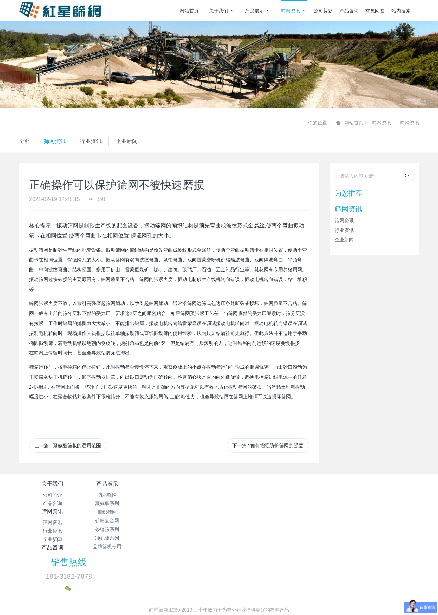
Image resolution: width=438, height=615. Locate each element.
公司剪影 (323, 10)
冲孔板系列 (119, 538)
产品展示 (258, 10)
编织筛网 (119, 512)
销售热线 (335, 488)
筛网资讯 (294, 10)
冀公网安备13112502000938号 (246, 591)
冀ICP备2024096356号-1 (180, 591)
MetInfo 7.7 (207, 600)
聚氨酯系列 (119, 503)
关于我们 (222, 10)
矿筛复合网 (119, 520)
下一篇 (268, 445)
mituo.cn (260, 600)
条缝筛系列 (119, 529)
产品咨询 (349, 10)
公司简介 (52, 495)
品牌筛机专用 (119, 546)
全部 (24, 141)
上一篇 (68, 445)
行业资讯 (91, 141)
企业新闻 (127, 141)
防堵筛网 (119, 495)
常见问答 (375, 10)
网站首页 (189, 10)
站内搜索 (401, 10)
